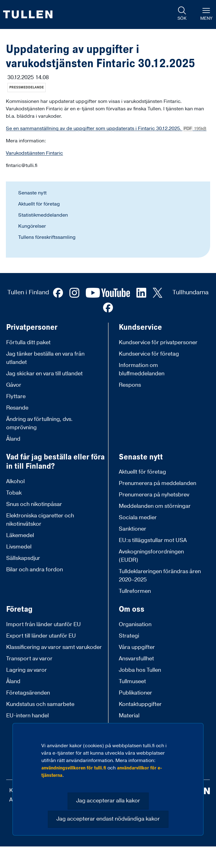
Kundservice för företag (149, 354)
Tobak (14, 493)
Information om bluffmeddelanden (141, 369)
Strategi (129, 636)
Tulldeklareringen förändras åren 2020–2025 (160, 576)
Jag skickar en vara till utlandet (44, 373)
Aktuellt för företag (39, 204)
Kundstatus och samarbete (40, 704)
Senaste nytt (32, 193)
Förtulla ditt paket (28, 342)
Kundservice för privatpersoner (158, 342)
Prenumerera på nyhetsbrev (154, 495)
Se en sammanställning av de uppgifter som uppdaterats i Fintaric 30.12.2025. (106, 128)
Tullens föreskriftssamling (47, 237)
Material (129, 716)
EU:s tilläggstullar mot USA (153, 540)
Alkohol (15, 481)
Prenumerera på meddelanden (157, 483)
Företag (19, 609)
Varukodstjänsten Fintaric (34, 153)
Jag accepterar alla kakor (108, 801)
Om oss (131, 609)
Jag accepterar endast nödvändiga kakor (108, 819)
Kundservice (140, 327)
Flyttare (16, 396)
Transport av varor (29, 658)
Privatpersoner (31, 327)
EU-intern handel (27, 716)
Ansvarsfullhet (136, 658)
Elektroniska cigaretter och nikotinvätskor (40, 520)
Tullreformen (135, 591)
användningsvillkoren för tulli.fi (73, 767)
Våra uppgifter (137, 647)
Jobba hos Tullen (140, 670)
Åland (13, 439)
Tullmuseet (132, 681)
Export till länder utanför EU (41, 636)
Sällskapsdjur (23, 558)
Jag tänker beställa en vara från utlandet (45, 358)
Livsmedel (18, 547)
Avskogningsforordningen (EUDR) (151, 556)
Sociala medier (138, 517)
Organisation (135, 624)
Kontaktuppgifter (140, 704)
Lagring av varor (26, 670)
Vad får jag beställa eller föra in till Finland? (55, 461)
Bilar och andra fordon (34, 569)
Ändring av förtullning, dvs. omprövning (39, 423)
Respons (130, 385)
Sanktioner (132, 529)
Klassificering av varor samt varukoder (54, 647)
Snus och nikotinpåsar (34, 504)
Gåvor (13, 385)
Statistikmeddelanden (43, 215)
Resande (17, 408)
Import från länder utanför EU (43, 624)
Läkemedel (20, 535)
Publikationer (135, 693)
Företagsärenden (28, 693)
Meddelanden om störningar (155, 506)
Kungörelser (32, 226)
